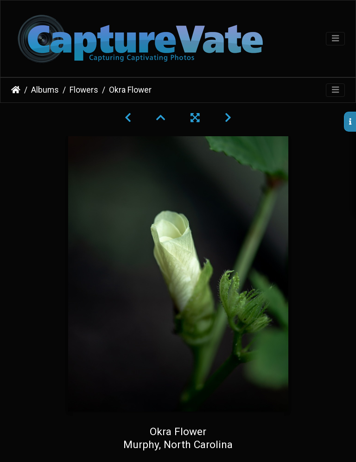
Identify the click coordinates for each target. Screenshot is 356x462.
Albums (45, 90)
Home (15, 90)
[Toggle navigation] (335, 38)
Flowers (84, 90)
